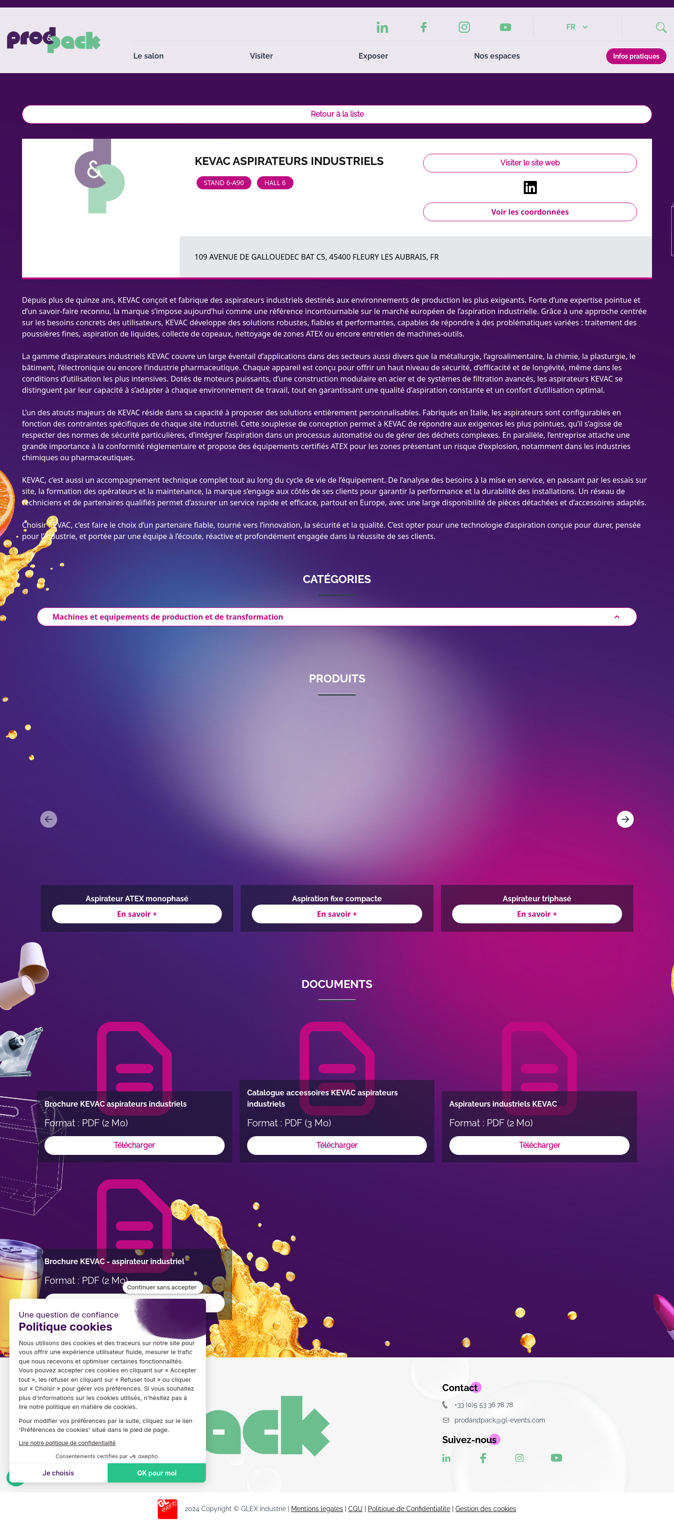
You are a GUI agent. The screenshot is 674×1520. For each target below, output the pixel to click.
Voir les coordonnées (530, 212)
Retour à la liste (337, 114)
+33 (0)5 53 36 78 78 (477, 1404)
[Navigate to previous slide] (49, 819)
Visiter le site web (530, 162)
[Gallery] (337, 819)
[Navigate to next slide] (625, 819)
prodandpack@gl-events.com (493, 1420)
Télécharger (134, 1145)
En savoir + (137, 914)
